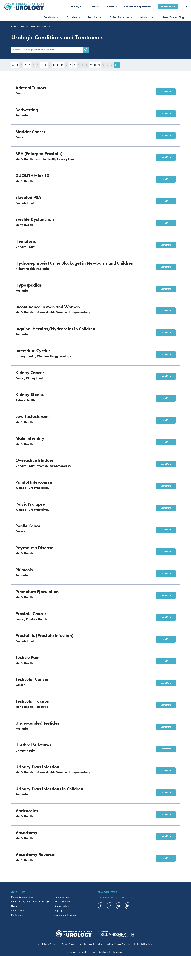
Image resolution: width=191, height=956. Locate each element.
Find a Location (62, 897)
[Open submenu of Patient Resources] (130, 17)
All (117, 65)
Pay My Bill (60, 910)
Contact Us (17, 915)
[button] (186, 6)
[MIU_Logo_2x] (24, 4)
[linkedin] (128, 905)
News (14, 906)
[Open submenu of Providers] (78, 17)
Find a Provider (62, 901)
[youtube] (119, 905)
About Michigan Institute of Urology (30, 901)
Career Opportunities (22, 897)
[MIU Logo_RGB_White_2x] (74, 931)
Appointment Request (65, 915)
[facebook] (101, 905)
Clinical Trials (18, 910)
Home (13, 27)
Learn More (166, 91)
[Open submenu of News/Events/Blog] (185, 17)
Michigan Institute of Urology (94, 952)
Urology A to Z (62, 906)
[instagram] (110, 905)
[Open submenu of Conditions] (56, 17)
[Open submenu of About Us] (152, 17)
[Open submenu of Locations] (100, 17)
